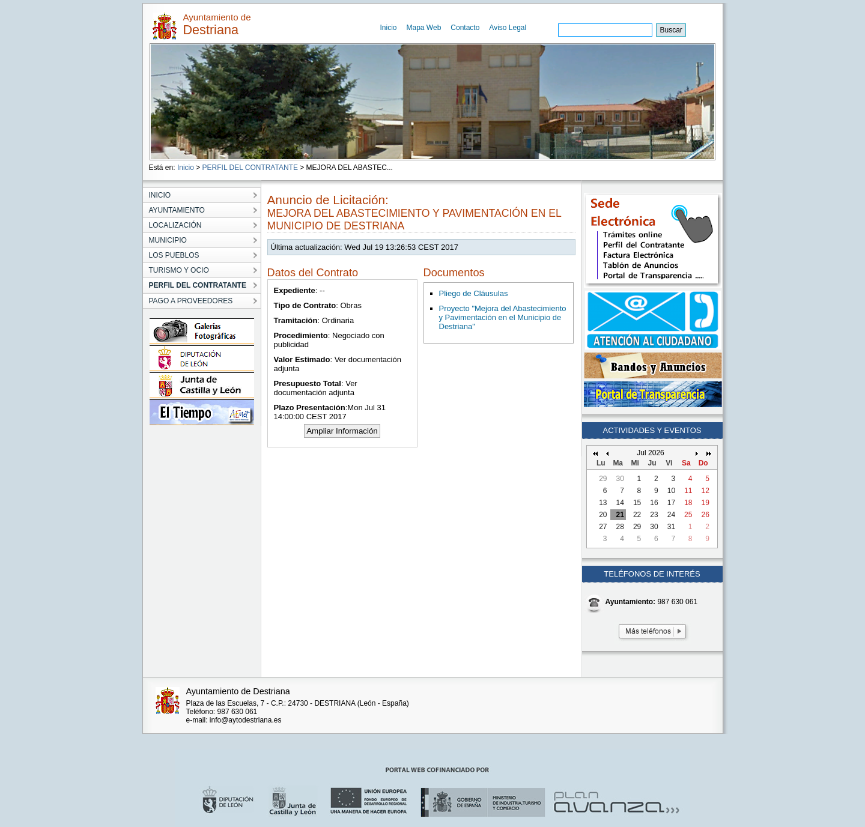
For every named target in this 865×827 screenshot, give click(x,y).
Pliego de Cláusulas (473, 293)
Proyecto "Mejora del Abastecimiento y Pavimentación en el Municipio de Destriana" (502, 317)
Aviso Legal (507, 27)
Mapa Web (424, 27)
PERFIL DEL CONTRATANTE (250, 167)
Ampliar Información (342, 430)
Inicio (388, 27)
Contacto (465, 27)
